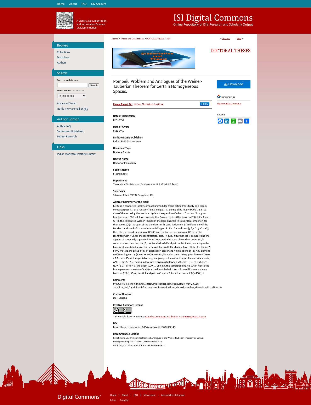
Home (115, 38)
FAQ (136, 395)
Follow (204, 104)
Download (233, 84)
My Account (149, 395)
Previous (226, 38)
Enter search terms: (67, 80)
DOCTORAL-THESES (155, 38)
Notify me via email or (72, 108)
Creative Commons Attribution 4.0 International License (175, 316)
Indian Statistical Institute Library (76, 154)
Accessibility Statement (173, 395)
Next (239, 38)
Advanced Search (67, 103)
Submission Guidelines (70, 131)
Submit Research (67, 136)
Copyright (124, 400)
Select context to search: (70, 90)
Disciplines (63, 57)
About (125, 395)
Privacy (113, 400)
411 (168, 38)
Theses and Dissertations (132, 38)
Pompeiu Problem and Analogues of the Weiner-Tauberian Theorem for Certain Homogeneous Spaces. (157, 86)
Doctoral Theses (230, 51)
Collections (63, 52)
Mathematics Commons (229, 103)
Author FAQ (64, 126)
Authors (61, 62)
